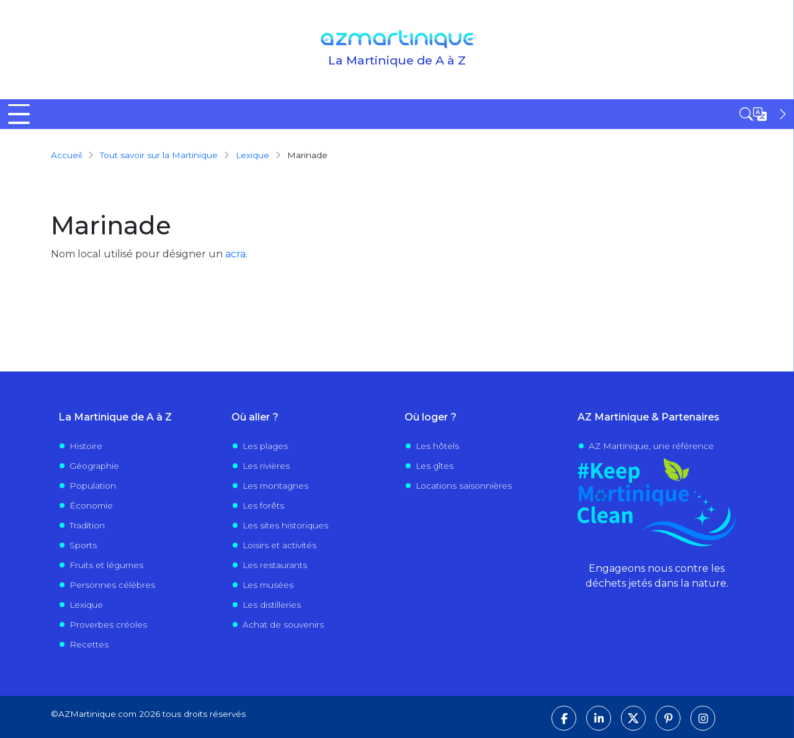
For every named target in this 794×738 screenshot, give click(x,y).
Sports (83, 545)
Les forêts (263, 505)
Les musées (268, 585)
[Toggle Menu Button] (19, 114)
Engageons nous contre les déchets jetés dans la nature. (657, 575)
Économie (91, 505)
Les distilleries (272, 605)
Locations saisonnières (464, 486)
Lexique (252, 155)
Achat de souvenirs (283, 624)
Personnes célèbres (112, 585)
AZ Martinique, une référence (651, 446)
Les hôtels (437, 446)
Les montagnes (275, 486)
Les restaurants (275, 565)
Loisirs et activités (279, 545)
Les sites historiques (285, 525)
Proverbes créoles (108, 624)
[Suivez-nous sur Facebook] (563, 718)
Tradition (87, 525)
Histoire (85, 446)
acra (235, 254)
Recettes (89, 644)
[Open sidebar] (764, 114)
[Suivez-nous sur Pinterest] (668, 718)
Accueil (66, 155)
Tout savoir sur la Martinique (159, 155)
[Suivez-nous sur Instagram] (702, 718)
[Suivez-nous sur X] (633, 718)
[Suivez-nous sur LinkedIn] (598, 718)
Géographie (94, 466)
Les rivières (266, 466)
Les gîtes (434, 466)
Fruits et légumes (106, 565)
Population (92, 486)
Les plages (265, 446)
